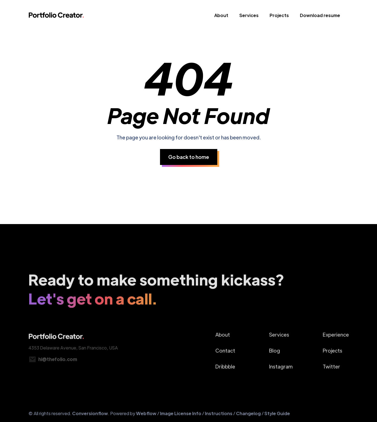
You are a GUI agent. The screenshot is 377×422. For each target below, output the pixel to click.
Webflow (146, 413)
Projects (279, 15)
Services (249, 15)
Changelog (248, 413)
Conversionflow (90, 413)
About (221, 15)
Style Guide (277, 413)
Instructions (218, 413)
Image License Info (180, 413)
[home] (56, 16)
